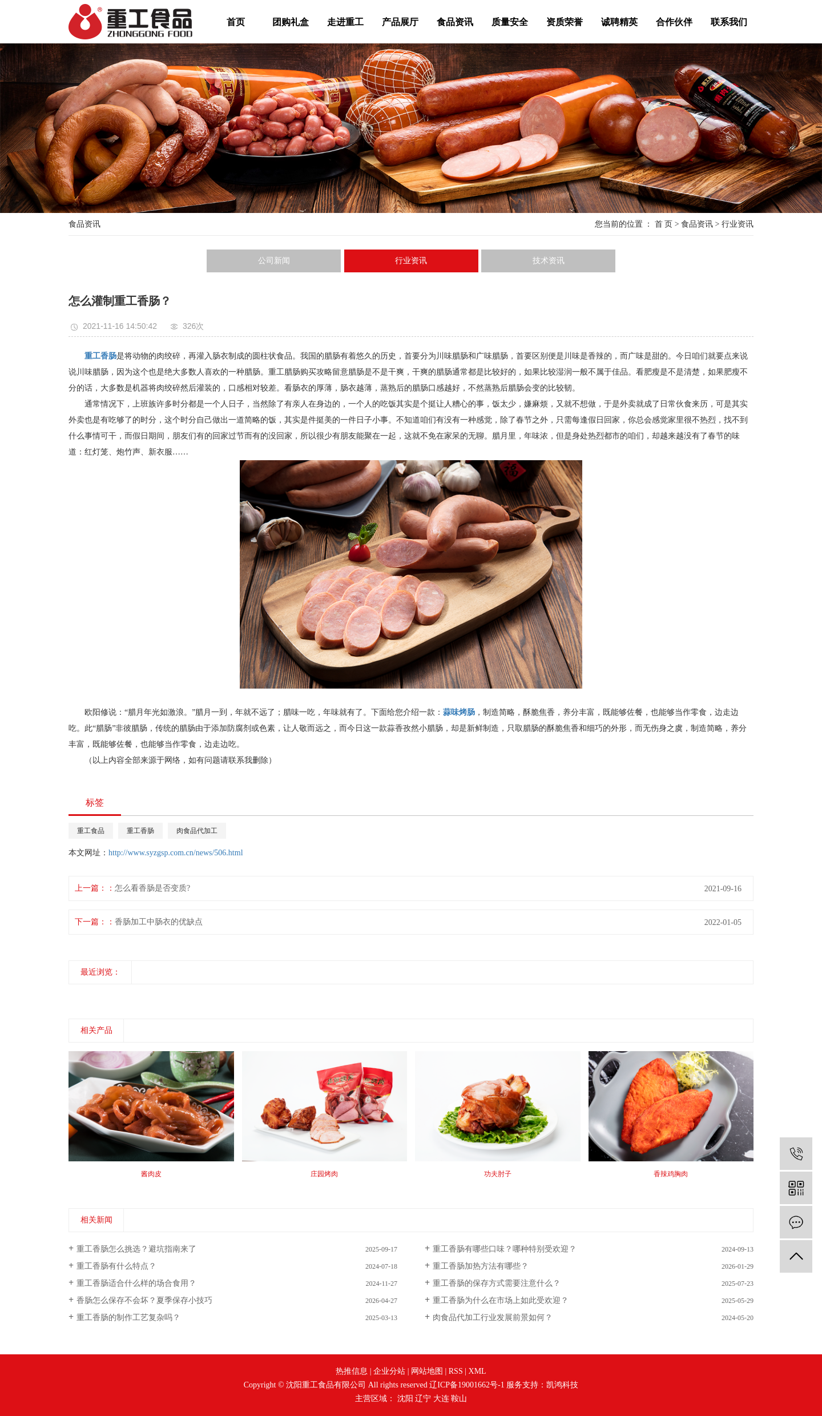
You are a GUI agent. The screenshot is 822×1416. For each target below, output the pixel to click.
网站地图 (427, 1371)
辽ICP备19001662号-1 (466, 1385)
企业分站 (389, 1371)
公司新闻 (274, 260)
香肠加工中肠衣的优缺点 (159, 922)
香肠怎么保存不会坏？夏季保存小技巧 (144, 1300)
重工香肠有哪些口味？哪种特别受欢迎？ (505, 1249)
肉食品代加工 (196, 831)
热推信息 (352, 1371)
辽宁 (423, 1398)
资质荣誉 (564, 22)
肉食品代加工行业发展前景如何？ (493, 1317)
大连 (441, 1398)
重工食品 (90, 831)
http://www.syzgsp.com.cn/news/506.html (175, 852)
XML (477, 1371)
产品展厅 (400, 22)
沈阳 (405, 1398)
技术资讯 (549, 260)
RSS (456, 1371)
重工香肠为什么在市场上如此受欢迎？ (501, 1300)
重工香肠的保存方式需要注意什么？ (497, 1283)
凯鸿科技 (562, 1385)
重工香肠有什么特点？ (116, 1266)
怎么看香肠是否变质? (152, 888)
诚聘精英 (619, 22)
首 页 (664, 224)
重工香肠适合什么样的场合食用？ (136, 1283)
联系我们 (729, 22)
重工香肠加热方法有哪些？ (481, 1266)
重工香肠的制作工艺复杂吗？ (128, 1317)
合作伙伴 (674, 22)
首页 (236, 22)
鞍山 (459, 1398)
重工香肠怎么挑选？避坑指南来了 (136, 1249)
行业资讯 (738, 224)
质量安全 (509, 22)
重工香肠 (140, 831)
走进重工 (345, 22)
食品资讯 (455, 22)
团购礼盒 (290, 22)
